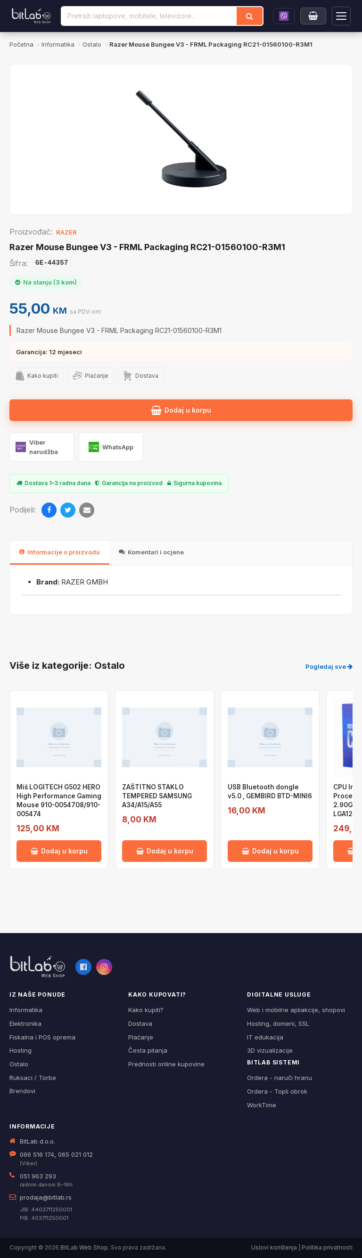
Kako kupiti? (146, 1010)
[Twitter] (67, 510)
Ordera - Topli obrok (277, 1091)
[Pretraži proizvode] (149, 16)
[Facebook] (49, 510)
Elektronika (25, 1023)
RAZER (66, 232)
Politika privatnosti (327, 1247)
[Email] (86, 510)
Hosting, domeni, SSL (278, 1023)
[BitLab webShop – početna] (37, 967)
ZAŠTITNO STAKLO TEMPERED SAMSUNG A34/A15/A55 (157, 796)
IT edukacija (265, 1037)
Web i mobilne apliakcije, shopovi (296, 1010)
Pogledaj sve (329, 666)
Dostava (140, 1023)
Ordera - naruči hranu (279, 1077)
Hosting (20, 1050)
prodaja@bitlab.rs (46, 1197)
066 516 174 (37, 1154)
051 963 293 (38, 1176)
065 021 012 (75, 1154)
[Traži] (250, 16)
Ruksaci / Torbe (32, 1077)
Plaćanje (140, 1037)
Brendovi (22, 1091)
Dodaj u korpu (181, 410)
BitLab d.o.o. (37, 1141)
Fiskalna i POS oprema (42, 1037)
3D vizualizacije (270, 1050)
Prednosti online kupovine (166, 1064)
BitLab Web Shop (84, 1247)
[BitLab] (31, 16)
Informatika (25, 1010)
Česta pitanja (147, 1050)
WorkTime (261, 1105)
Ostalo (18, 1064)
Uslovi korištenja (274, 1247)
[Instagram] (104, 967)
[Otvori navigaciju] (341, 16)
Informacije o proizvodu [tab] (59, 552)
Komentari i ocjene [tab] (151, 552)
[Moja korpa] (313, 16)
